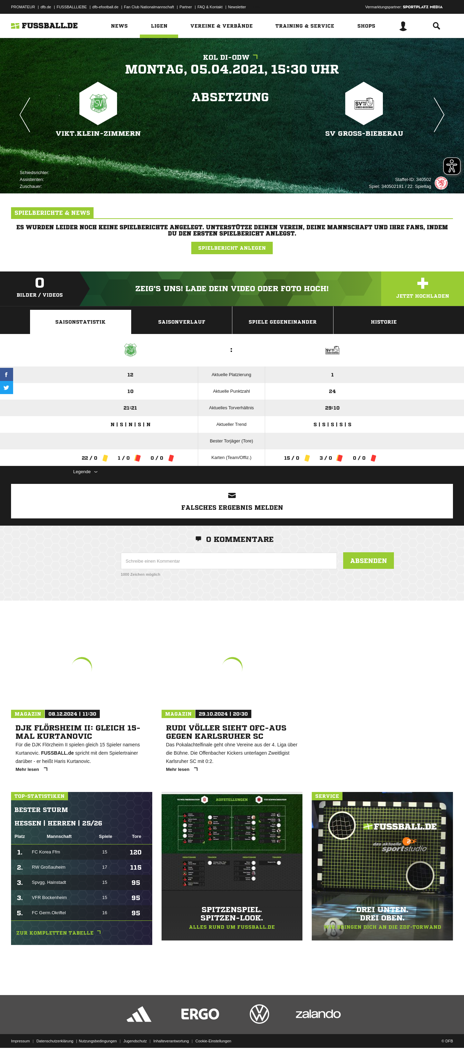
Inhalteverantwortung (171, 1035)
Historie (384, 321)
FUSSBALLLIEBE (72, 7)
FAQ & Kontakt (210, 7)
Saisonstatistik (80, 321)
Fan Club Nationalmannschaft (149, 7)
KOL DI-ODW (232, 57)
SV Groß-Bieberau (364, 133)
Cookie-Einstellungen (213, 1035)
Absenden (368, 560)
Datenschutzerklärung (54, 1035)
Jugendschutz (135, 1035)
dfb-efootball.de (105, 7)
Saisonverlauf (181, 321)
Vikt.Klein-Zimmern (98, 133)
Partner (186, 7)
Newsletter (237, 7)
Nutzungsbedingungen (98, 1035)
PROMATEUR (23, 7)
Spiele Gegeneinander (283, 321)
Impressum (20, 1035)
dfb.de (45, 7)
